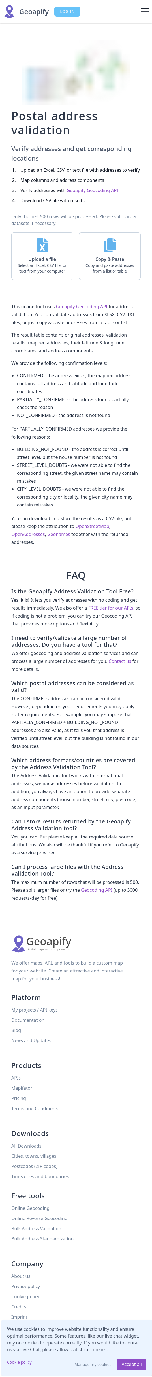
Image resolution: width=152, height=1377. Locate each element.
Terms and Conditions (34, 1108)
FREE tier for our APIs (110, 608)
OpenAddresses (28, 534)
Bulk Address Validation (36, 1228)
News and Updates (31, 1040)
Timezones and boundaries (40, 1176)
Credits (18, 1307)
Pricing (18, 1098)
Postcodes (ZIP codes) (34, 1166)
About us (20, 1276)
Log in (67, 11)
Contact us (120, 661)
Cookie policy (19, 1362)
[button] (42, 256)
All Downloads (26, 1146)
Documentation (27, 1020)
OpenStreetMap (92, 526)
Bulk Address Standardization (42, 1239)
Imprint (19, 1317)
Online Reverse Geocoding (39, 1218)
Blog (16, 1030)
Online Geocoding (30, 1208)
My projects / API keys (34, 1010)
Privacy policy (25, 1286)
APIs (16, 1078)
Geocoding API (96, 890)
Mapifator (21, 1088)
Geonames (58, 534)
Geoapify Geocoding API (92, 190)
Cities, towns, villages (33, 1156)
